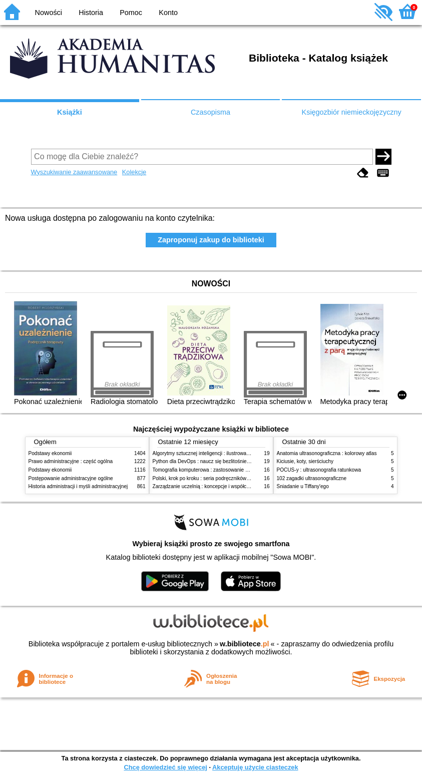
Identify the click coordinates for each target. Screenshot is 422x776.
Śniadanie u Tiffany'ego (303, 486)
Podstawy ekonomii (50, 453)
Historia (91, 13)
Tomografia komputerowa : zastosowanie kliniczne (209, 470)
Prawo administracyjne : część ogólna (71, 461)
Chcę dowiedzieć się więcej (165, 767)
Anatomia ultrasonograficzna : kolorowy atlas (327, 453)
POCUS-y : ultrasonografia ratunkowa (319, 470)
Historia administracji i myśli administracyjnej (78, 486)
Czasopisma (210, 112)
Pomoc (131, 13)
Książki (69, 112)
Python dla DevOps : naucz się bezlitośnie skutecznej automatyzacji (228, 461)
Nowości (48, 13)
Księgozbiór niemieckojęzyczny (351, 112)
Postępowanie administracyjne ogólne (71, 478)
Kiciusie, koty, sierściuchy (305, 461)
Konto (168, 13)
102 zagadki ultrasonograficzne (312, 478)
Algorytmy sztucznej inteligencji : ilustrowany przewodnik (216, 453)
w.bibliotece (244, 644)
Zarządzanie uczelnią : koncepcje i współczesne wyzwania (218, 486)
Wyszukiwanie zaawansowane (74, 172)
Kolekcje (134, 172)
